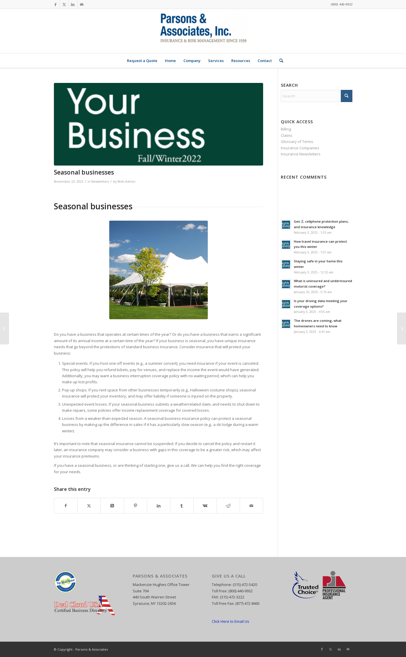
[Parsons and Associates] (203, 31)
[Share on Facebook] (65, 505)
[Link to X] (64, 4)
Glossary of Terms (297, 141)
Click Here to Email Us (230, 621)
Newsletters (100, 181)
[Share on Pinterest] (135, 505)
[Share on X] (89, 505)
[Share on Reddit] (228, 505)
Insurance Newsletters (301, 154)
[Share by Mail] (251, 505)
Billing (286, 129)
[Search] (279, 60)
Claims (286, 135)
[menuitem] (142, 60)
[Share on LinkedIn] (158, 505)
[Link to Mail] (81, 4)
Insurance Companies (300, 147)
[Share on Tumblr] (181, 505)
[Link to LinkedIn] (73, 4)
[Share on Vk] (205, 505)
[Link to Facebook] (55, 4)
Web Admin (126, 181)
